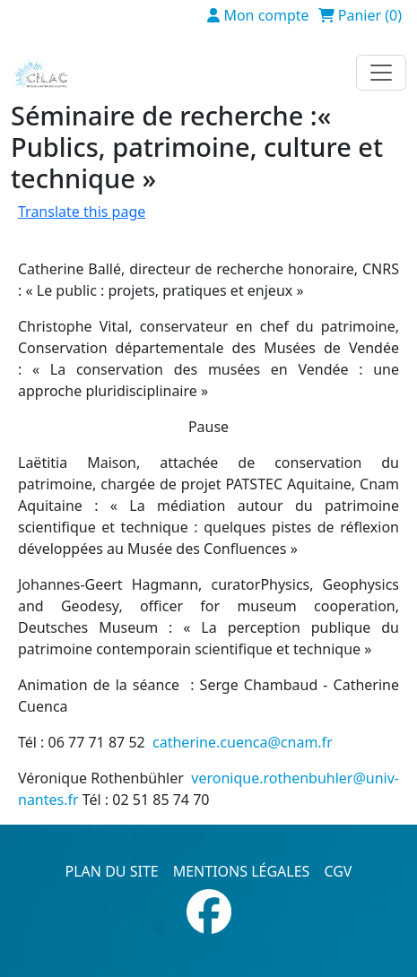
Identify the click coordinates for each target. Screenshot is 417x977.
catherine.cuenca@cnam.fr (242, 742)
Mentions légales (241, 871)
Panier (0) (370, 15)
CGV (338, 871)
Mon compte (265, 15)
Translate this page (81, 211)
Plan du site (112, 871)
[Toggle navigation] (381, 73)
